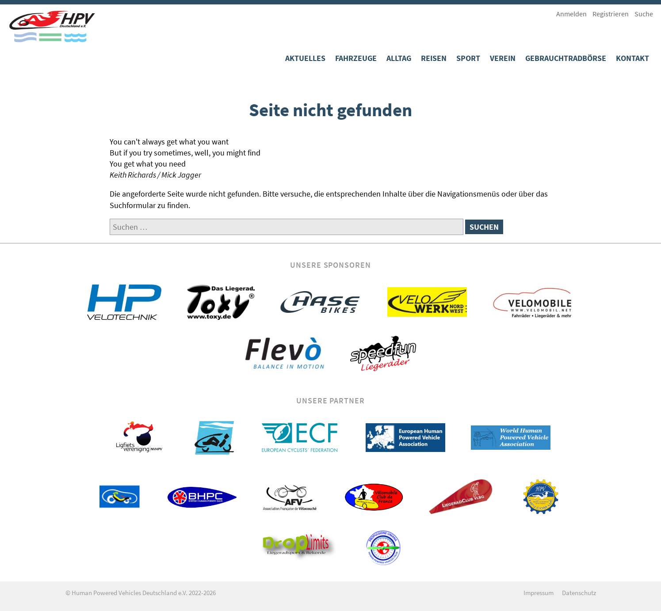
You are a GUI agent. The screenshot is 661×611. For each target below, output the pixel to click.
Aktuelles (305, 58)
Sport (468, 58)
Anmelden (571, 13)
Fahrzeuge (356, 58)
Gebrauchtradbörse (565, 58)
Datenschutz (579, 592)
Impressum (538, 592)
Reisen (434, 58)
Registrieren (610, 13)
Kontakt (632, 58)
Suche (643, 13)
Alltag (398, 58)
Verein (503, 58)
